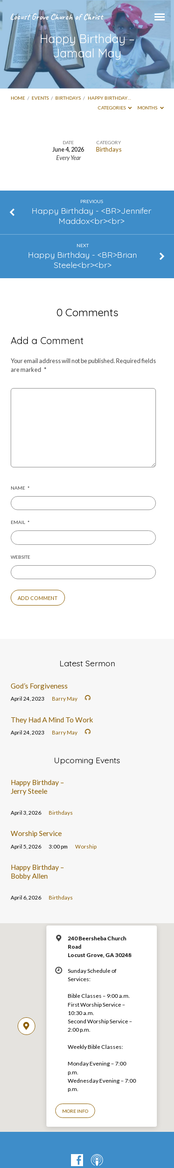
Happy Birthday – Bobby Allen (37, 871)
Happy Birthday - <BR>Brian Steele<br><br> (82, 259)
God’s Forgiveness (39, 686)
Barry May (64, 699)
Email (20, 522)
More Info (75, 1111)
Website (20, 557)
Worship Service (36, 833)
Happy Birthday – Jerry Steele (37, 786)
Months (150, 107)
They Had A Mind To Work (52, 719)
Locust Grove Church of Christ (56, 16)
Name (20, 488)
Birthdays (68, 98)
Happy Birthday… (109, 98)
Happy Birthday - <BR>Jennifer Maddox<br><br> (91, 215)
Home (18, 98)
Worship (86, 846)
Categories (115, 107)
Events (40, 98)
